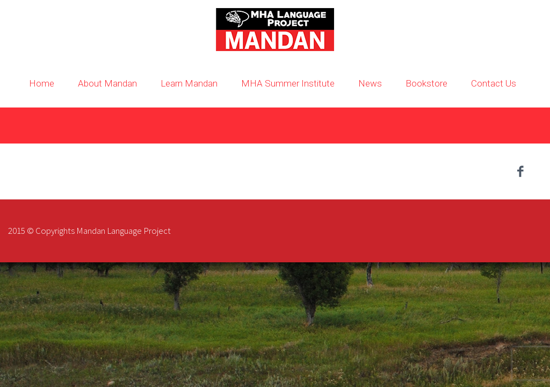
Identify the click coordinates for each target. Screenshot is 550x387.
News (370, 83)
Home (41, 83)
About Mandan (107, 83)
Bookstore (426, 83)
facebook (520, 171)
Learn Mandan (189, 83)
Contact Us (493, 83)
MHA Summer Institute (288, 83)
